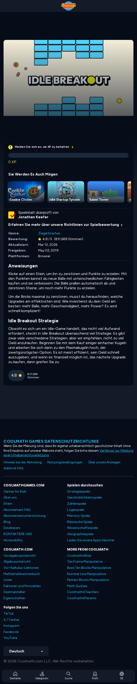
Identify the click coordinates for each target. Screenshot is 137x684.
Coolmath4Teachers (83, 592)
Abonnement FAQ (17, 510)
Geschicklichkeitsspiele (84, 497)
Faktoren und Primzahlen (22, 586)
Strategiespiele (78, 491)
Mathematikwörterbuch (22, 574)
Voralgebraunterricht (20, 556)
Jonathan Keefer (33, 217)
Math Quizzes (77, 586)
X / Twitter (11, 620)
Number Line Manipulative (86, 574)
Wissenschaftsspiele (82, 528)
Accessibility (13, 540)
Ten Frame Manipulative (85, 562)
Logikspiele (75, 510)
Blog (7, 522)
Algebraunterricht (17, 562)
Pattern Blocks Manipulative (88, 580)
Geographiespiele (80, 534)
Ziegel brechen (49, 233)
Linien (8, 580)
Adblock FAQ (13, 468)
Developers (12, 528)
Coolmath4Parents (81, 598)
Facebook (11, 632)
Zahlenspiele (76, 504)
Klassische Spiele (79, 522)
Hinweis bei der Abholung (23, 462)
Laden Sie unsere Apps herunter (90, 540)
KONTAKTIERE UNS (18, 534)
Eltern (8, 504)
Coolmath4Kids (79, 556)
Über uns (10, 497)
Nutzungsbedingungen (64, 462)
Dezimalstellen (14, 592)
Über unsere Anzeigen (104, 462)
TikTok (9, 614)
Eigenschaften (14, 598)
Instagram (11, 626)
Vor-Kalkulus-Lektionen (21, 568)
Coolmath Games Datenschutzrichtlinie (51, 441)
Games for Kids (15, 491)
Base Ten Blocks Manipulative (89, 568)
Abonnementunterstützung (25, 516)
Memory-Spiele (78, 516)
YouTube (10, 638)
